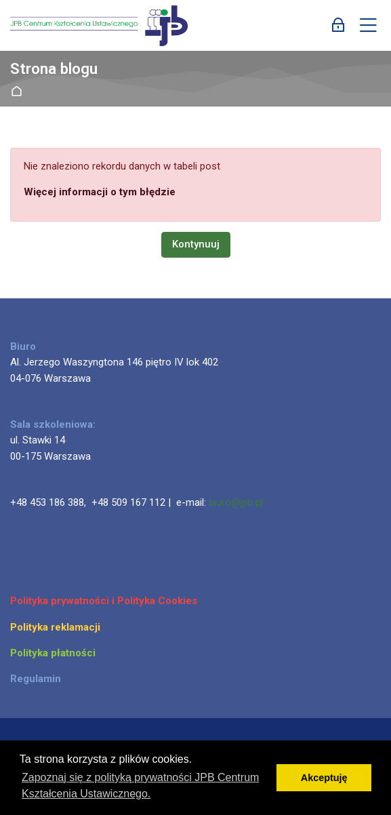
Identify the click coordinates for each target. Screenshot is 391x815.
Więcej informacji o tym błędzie (100, 192)
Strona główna (19, 91)
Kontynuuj (196, 244)
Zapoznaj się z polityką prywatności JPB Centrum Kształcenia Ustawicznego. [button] (140, 785)
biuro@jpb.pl (236, 502)
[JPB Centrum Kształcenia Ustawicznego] (99, 25)
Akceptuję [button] (324, 777)
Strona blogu (54, 68)
